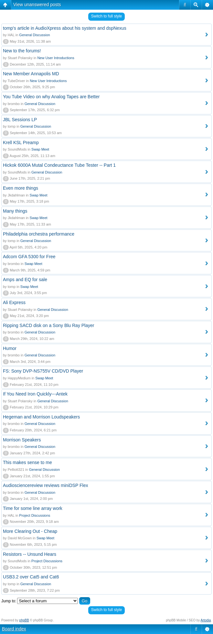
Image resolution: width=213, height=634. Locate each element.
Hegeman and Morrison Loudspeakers (41, 416)
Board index (14, 628)
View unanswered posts (37, 4)
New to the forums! (22, 50)
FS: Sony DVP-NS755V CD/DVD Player (43, 371)
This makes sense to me (27, 462)
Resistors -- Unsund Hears (29, 554)
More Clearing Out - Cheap (30, 531)
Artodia (206, 620)
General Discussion (34, 35)
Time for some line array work (32, 508)
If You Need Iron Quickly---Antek (35, 393)
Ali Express (14, 302)
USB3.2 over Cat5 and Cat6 (31, 576)
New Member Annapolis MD (31, 73)
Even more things (20, 188)
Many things (15, 211)
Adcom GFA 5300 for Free (29, 256)
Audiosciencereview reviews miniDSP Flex (45, 485)
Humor (9, 348)
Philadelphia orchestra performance (38, 234)
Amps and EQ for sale (25, 279)
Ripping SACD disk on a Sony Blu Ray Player (48, 325)
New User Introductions (55, 58)
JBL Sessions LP (20, 119)
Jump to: (8, 601)
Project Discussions (34, 515)
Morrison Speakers (22, 439)
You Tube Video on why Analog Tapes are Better (51, 96)
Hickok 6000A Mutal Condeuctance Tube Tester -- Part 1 (59, 165)
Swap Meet (40, 149)
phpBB (24, 620)
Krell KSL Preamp (21, 142)
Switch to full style (106, 16)
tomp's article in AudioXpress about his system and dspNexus (64, 28)
